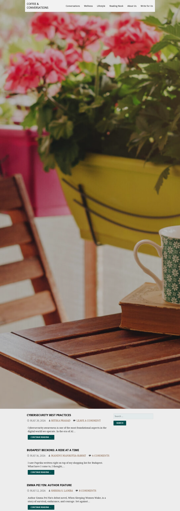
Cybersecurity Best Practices (49, 415)
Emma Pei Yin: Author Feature (49, 485)
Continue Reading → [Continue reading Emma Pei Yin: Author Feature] (41, 507)
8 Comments (87, 490)
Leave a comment (89, 420)
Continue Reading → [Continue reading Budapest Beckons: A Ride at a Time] (41, 472)
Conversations (73, 6)
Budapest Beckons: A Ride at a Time (53, 450)
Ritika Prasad (60, 420)
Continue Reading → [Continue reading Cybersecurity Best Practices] (41, 437)
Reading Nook (116, 6)
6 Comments (100, 455)
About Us (131, 6)
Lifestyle (101, 6)
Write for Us (147, 6)
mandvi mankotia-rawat (68, 455)
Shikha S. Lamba (62, 490)
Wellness (88, 6)
